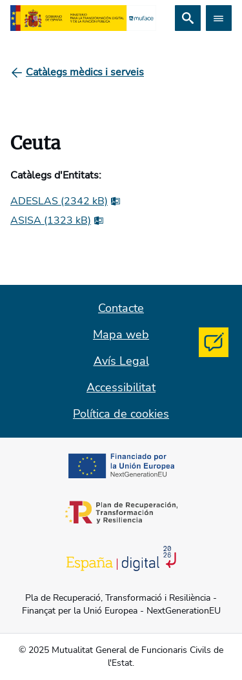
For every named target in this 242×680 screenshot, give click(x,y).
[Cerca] (188, 18)
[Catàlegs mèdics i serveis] (85, 72)
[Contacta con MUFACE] (213, 342)
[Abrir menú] (219, 18)
